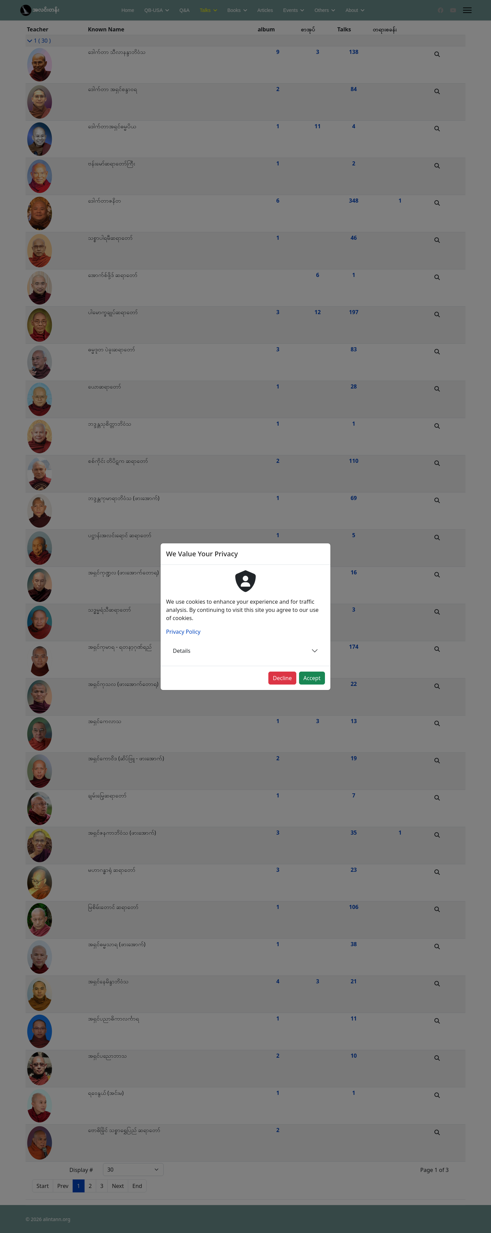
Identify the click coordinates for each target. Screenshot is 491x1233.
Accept (312, 678)
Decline (282, 678)
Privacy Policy (183, 631)
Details (181, 651)
